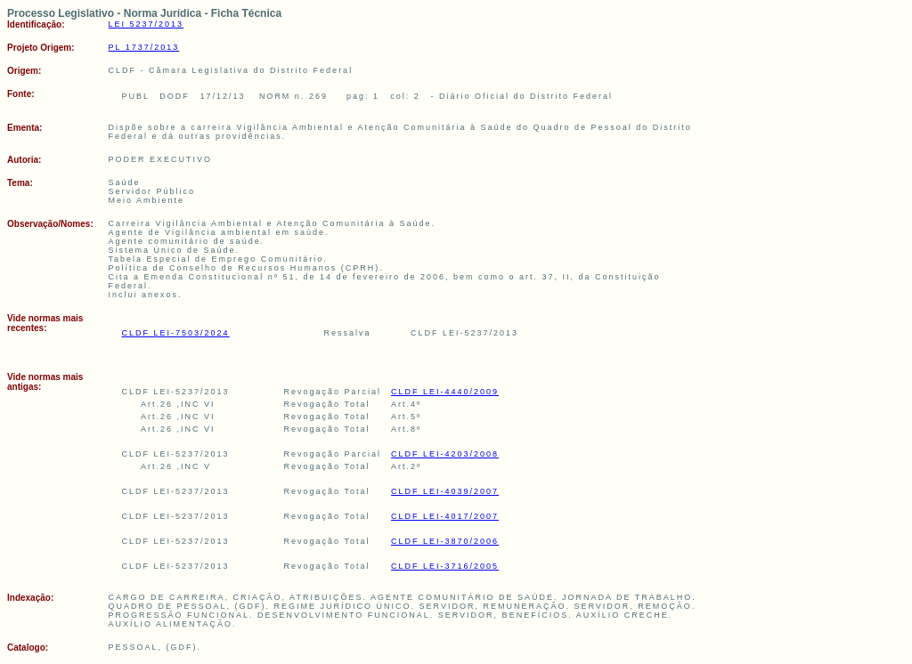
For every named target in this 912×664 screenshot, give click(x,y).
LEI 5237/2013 (146, 24)
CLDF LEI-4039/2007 (445, 491)
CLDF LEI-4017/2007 (445, 516)
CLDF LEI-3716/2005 (445, 566)
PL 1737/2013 (144, 47)
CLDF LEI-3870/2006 (445, 541)
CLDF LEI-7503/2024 (176, 332)
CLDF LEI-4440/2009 (445, 391)
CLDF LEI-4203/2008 (445, 453)
